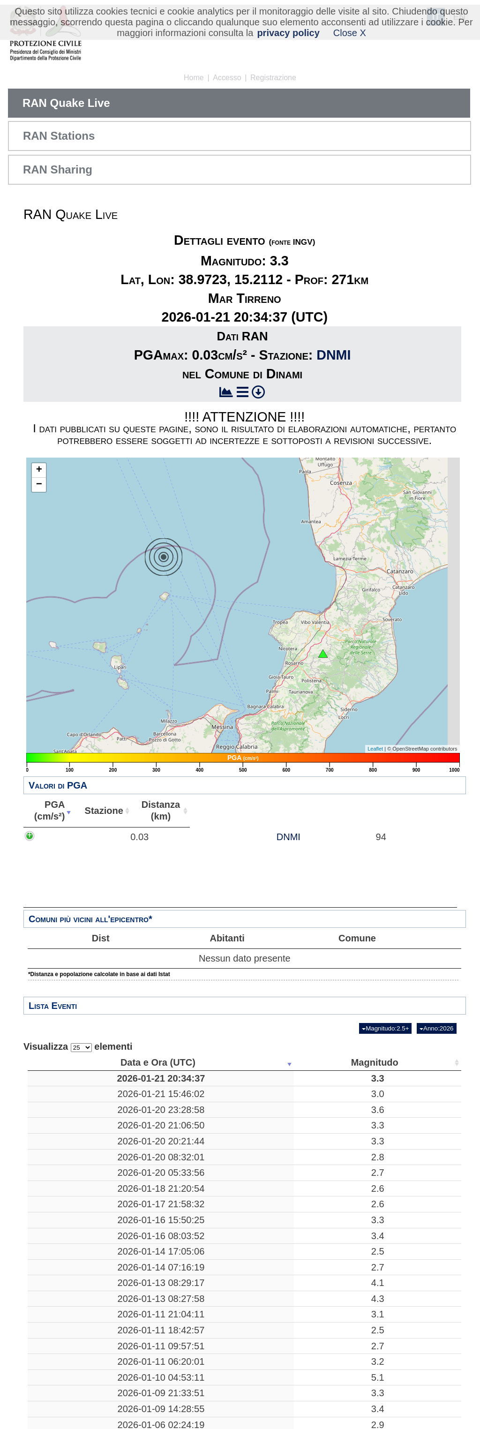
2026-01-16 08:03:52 (73, 1282)
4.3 (148, 1344)
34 (400, 1366)
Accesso (227, 78)
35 (400, 1115)
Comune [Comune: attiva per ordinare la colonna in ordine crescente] (430, 810)
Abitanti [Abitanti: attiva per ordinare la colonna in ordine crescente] (376, 810)
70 (293, 1366)
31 (400, 1260)
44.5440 (349, 1366)
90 (400, 1137)
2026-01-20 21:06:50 (73, 1137)
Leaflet (375, 749)
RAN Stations (59, 135)
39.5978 (349, 1282)
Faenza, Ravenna (221, 1313)
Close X (349, 33)
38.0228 (349, 1217)
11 (293, 1180)
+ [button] (39, 470)
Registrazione (273, 78)
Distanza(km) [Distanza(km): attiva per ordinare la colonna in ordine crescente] (293, 810)
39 (400, 1094)
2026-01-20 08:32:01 (73, 1180)
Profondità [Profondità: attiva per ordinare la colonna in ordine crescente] (290, 1062)
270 (293, 1282)
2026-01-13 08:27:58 (73, 1344)
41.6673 (349, 1137)
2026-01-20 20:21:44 (73, 1158)
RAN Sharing (57, 169)
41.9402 (349, 1238)
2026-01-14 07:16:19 (73, 1313)
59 (400, 1344)
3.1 (148, 1366)
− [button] (39, 485)
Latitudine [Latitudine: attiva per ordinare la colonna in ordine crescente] (346, 1062)
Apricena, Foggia (221, 1094)
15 (400, 1393)
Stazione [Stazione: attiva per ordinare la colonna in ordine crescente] (208, 810)
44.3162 (349, 1344)
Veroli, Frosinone (221, 1137)
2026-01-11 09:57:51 (73, 1421)
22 (293, 1329)
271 (293, 1078)
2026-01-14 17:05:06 (73, 1297)
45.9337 (349, 1158)
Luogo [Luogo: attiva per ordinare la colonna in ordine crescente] (218, 1062)
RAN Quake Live (66, 103)
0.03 (120, 842)
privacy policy (288, 33)
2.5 (148, 1297)
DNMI (333, 354)
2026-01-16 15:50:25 (73, 1260)
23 (293, 1260)
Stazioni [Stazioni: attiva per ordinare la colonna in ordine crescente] (397, 1062)
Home (194, 78)
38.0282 (349, 1115)
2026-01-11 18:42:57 (73, 1393)
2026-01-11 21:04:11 (73, 1366)
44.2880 (349, 1329)
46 (400, 1329)
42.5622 (349, 1297)
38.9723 (349, 1078)
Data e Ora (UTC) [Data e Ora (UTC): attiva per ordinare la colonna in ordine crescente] (70, 1062)
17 (293, 1094)
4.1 (148, 1329)
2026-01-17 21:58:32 (73, 1238)
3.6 (148, 1115)
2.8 (148, 1180)
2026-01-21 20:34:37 (74, 1078)
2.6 (148, 1217)
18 (293, 1297)
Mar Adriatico (221, 1238)
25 (400, 1180)
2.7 (148, 1195)
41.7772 (349, 1094)
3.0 (148, 1094)
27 (400, 1297)
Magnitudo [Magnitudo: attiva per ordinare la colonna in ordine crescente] (145, 1062)
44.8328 (349, 1421)
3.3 (148, 1078)
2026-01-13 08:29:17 (73, 1329)
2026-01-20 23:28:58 (73, 1115)
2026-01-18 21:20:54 (73, 1217)
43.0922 (349, 1260)
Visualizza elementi (78, 1046)
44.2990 (349, 1313)
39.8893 (349, 1180)
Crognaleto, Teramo (221, 1297)
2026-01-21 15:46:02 (73, 1094)
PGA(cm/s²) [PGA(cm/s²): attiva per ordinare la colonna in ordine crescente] (97, 810)
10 (293, 1137)
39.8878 (349, 1195)
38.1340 (349, 1393)
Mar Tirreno (221, 1078)
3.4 (148, 1282)
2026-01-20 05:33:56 (73, 1195)
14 (400, 1195)
